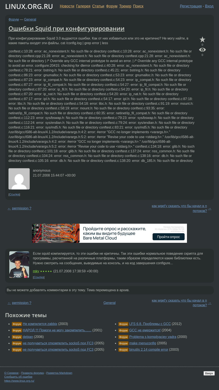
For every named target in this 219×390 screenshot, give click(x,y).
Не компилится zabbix (40, 324)
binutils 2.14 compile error (148, 349)
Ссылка (14, 194)
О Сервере (11, 372)
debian (28, 337)
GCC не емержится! (145, 330)
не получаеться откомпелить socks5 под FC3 (58, 343)
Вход (209, 6)
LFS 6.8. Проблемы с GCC (150, 324)
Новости (67, 6)
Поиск (138, 6)
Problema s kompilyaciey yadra (152, 337)
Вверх (209, 373)
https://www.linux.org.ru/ (19, 380)
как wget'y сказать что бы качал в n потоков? (179, 208)
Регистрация (191, 6)
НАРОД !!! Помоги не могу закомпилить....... (57, 330)
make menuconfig (142, 343)
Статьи (98, 6)
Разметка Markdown (59, 372)
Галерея (83, 6)
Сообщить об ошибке (18, 376)
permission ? (21, 208)
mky (36, 271)
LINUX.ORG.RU (29, 6)
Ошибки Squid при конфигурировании (66, 28)
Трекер (125, 6)
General (30, 19)
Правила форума (32, 372)
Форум (111, 6)
